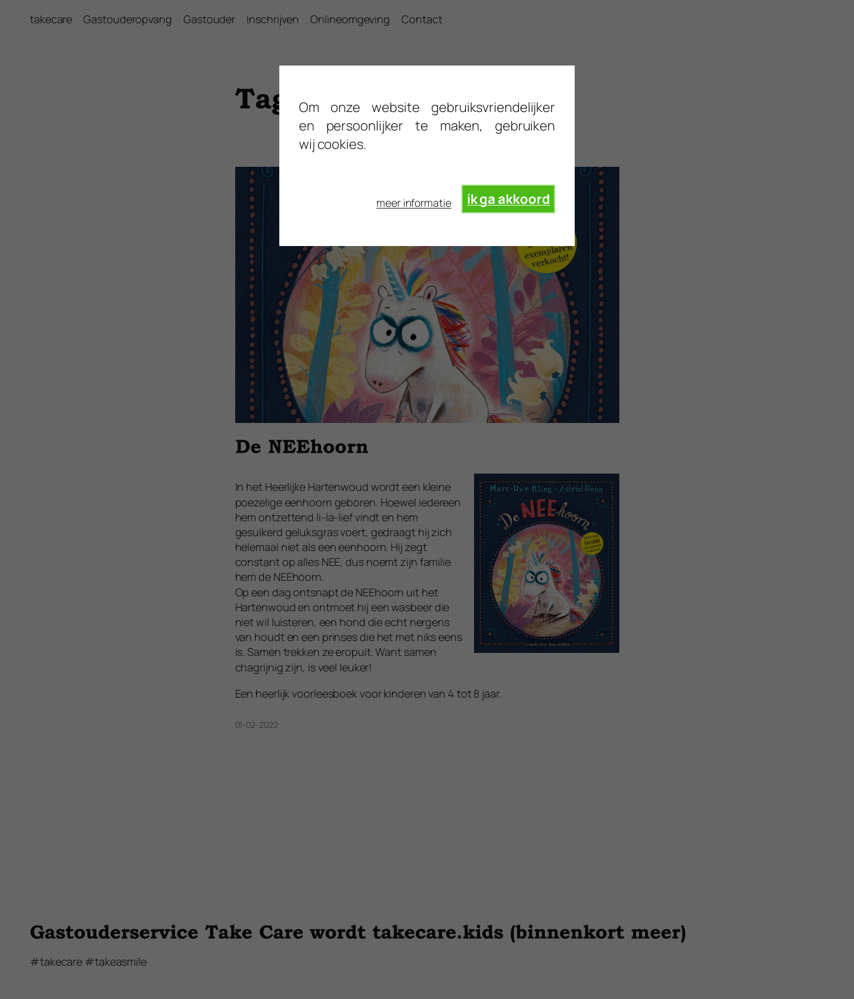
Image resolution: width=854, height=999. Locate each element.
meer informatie (413, 202)
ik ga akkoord (508, 199)
